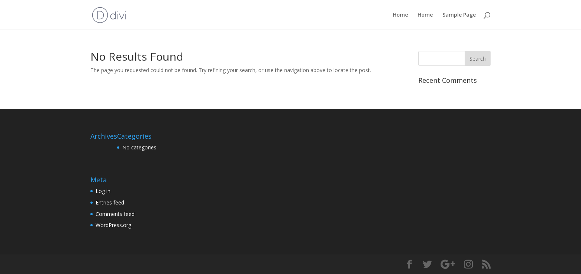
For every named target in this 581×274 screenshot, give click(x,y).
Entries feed (110, 202)
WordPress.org (113, 225)
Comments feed (115, 213)
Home (400, 15)
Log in (103, 190)
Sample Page (459, 15)
